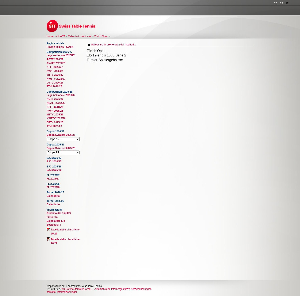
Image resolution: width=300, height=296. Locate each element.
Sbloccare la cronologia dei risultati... (113, 44)
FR (281, 3)
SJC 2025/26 (54, 170)
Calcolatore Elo (56, 220)
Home (50, 36)
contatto (51, 292)
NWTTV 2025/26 (56, 118)
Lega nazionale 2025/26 (61, 95)
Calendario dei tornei (79, 36)
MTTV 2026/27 (55, 74)
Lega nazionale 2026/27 (61, 55)
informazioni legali (67, 292)
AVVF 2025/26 (55, 110)
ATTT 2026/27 (55, 67)
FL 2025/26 (53, 187)
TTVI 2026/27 (54, 86)
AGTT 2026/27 (55, 59)
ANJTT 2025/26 (56, 102)
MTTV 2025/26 (55, 114)
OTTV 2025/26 (55, 122)
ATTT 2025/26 (55, 106)
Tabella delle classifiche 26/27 (65, 241)
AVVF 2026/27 (55, 71)
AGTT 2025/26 (55, 98)
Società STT (54, 224)
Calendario (53, 196)
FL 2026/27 (53, 178)
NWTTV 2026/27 (56, 78)
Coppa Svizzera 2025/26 (61, 148)
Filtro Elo (52, 217)
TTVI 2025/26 (54, 126)
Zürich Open (101, 36)
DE (275, 3)
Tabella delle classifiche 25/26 (65, 231)
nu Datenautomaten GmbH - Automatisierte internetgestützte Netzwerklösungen (106, 289)
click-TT (60, 36)
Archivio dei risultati (59, 213)
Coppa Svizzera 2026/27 (61, 134)
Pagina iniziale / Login (60, 46)
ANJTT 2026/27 (56, 63)
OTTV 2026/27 (55, 82)
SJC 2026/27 (54, 161)
